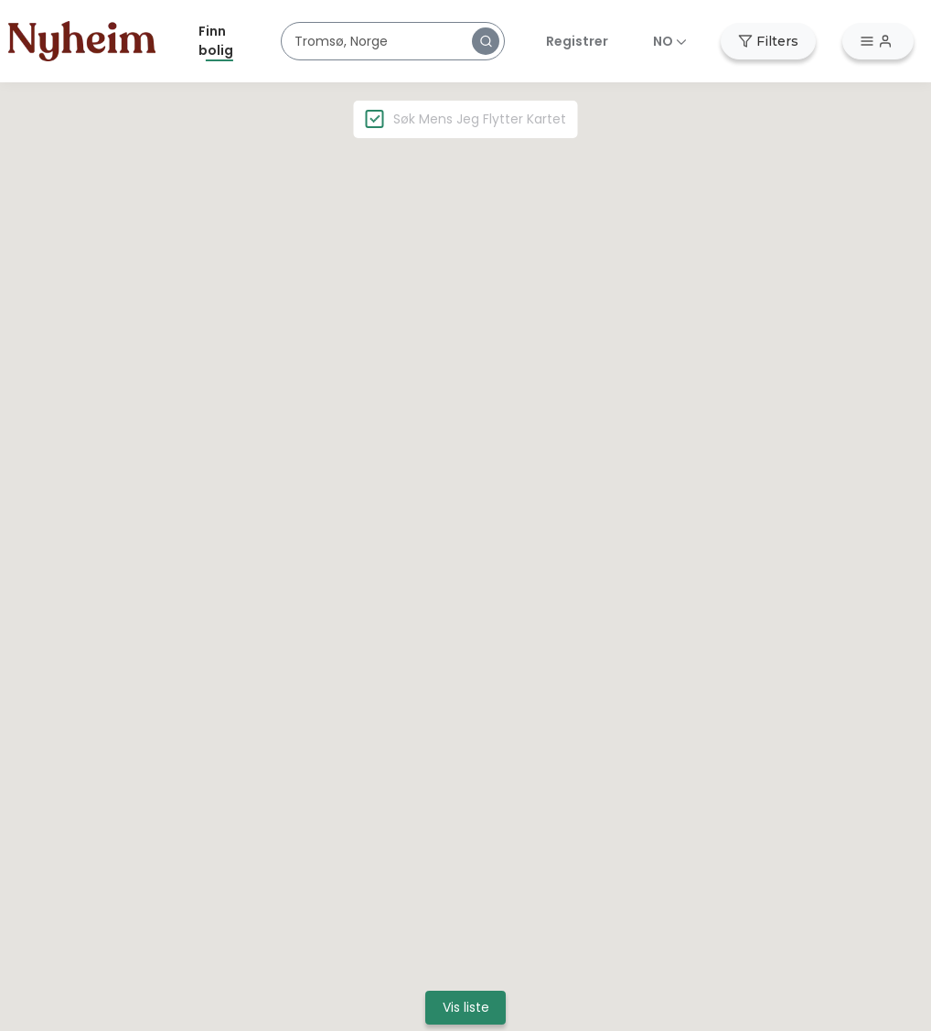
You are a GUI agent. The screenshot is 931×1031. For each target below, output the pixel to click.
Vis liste (466, 1007)
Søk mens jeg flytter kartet (479, 119)
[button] (485, 41)
